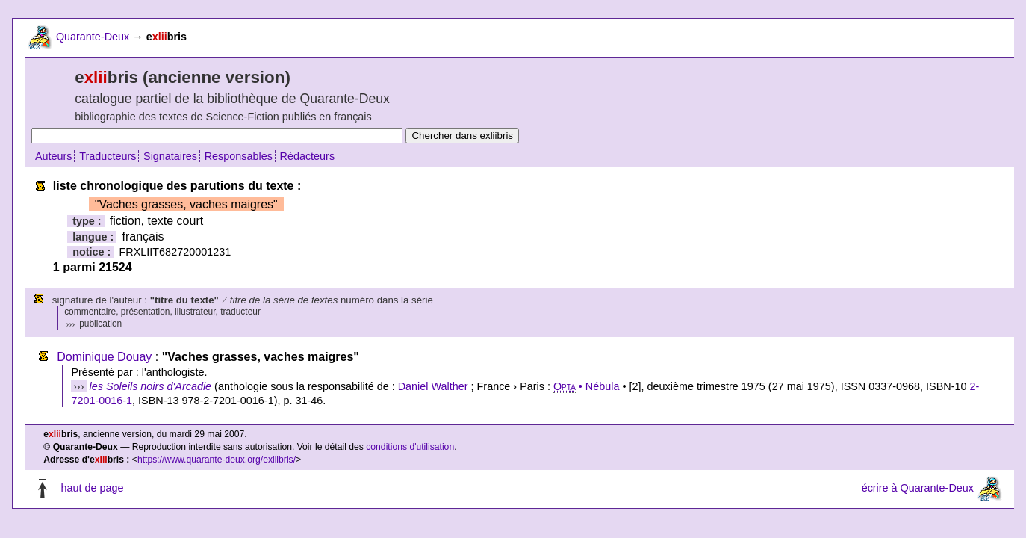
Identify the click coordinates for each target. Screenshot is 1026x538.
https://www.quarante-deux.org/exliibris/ (216, 459)
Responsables (239, 156)
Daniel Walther (433, 386)
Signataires (170, 156)
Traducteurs (107, 156)
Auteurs (53, 156)
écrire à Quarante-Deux (918, 488)
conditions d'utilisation (410, 447)
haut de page (91, 488)
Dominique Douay (104, 356)
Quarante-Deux (92, 37)
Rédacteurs (307, 156)
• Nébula (586, 386)
